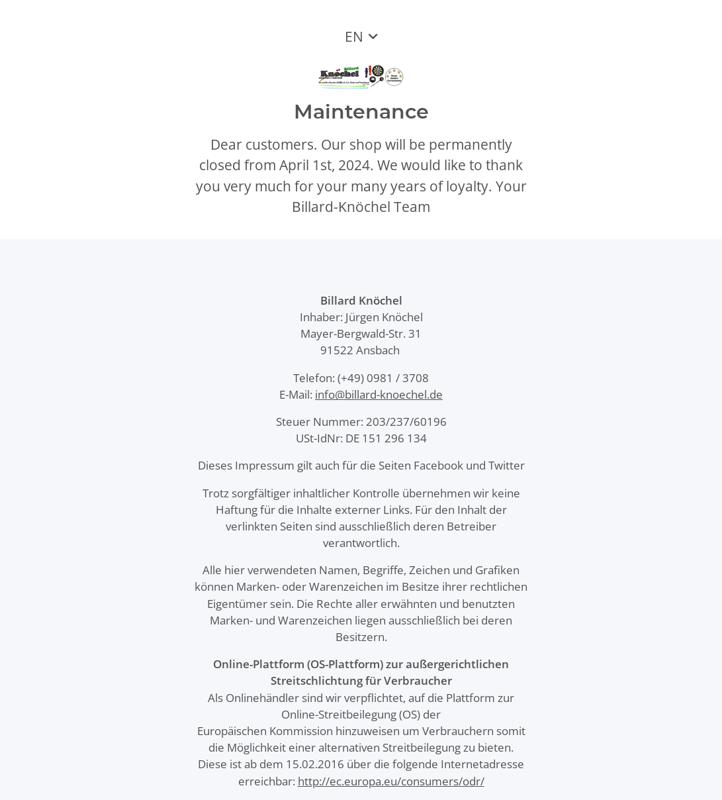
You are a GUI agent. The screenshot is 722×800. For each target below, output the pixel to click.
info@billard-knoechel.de (379, 394)
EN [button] (354, 36)
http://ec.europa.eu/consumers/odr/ (391, 781)
